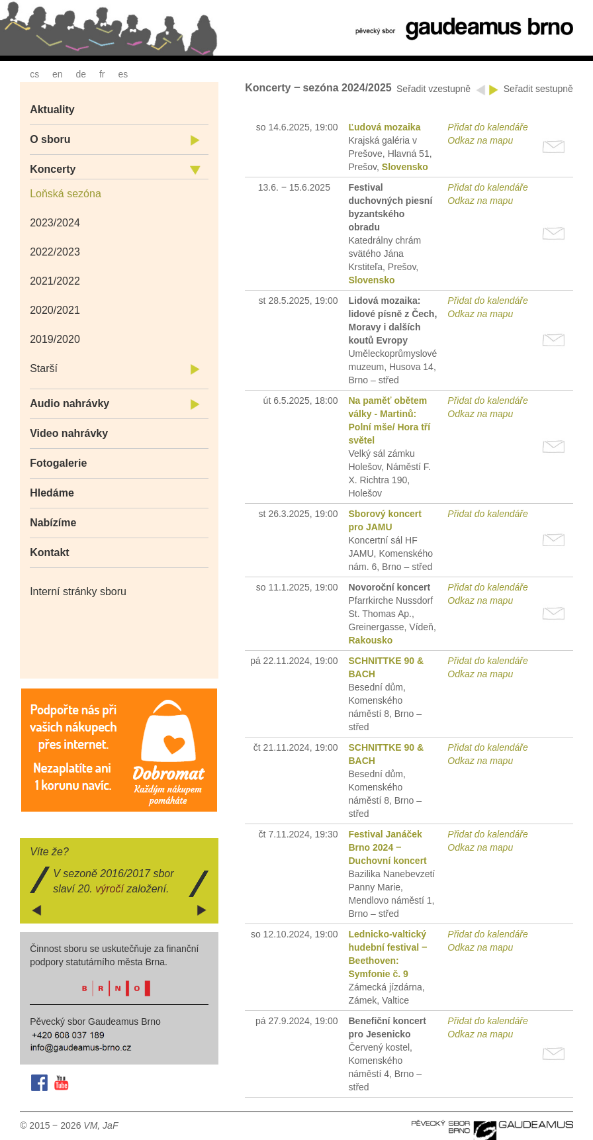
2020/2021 (55, 310)
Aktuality (52, 109)
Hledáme (52, 493)
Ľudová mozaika (385, 127)
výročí (109, 888)
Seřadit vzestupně (434, 88)
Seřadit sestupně (538, 88)
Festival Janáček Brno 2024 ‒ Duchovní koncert (388, 847)
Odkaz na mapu (480, 140)
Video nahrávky (69, 433)
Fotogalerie (58, 463)
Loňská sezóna (65, 193)
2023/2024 (55, 222)
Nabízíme (53, 522)
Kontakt (49, 552)
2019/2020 (55, 339)
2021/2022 (55, 281)
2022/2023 (55, 252)
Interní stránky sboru (78, 591)
